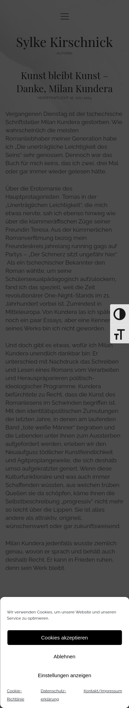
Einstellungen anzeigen (64, 675)
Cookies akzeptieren (64, 637)
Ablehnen (64, 656)
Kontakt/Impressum (103, 690)
